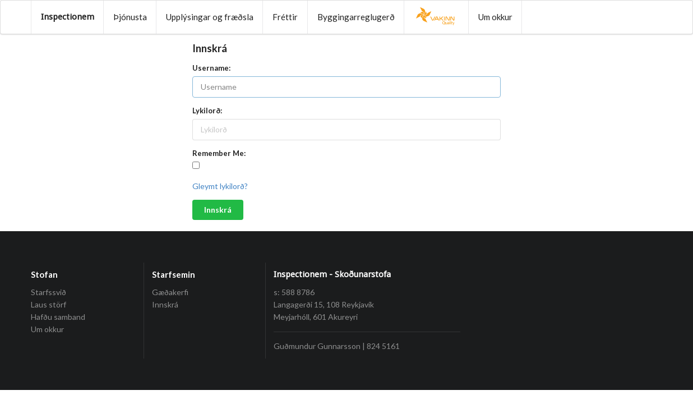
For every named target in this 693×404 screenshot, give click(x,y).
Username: (211, 67)
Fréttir (285, 17)
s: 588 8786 (294, 292)
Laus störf (48, 304)
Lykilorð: (207, 110)
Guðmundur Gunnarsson (317, 346)
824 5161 (383, 346)
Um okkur (495, 17)
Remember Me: (219, 153)
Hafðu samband (58, 317)
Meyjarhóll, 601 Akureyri (316, 317)
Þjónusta (130, 17)
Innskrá (218, 209)
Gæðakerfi (170, 292)
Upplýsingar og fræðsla (209, 17)
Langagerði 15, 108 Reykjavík (324, 304)
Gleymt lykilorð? (220, 186)
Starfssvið (48, 292)
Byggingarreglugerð (356, 17)
